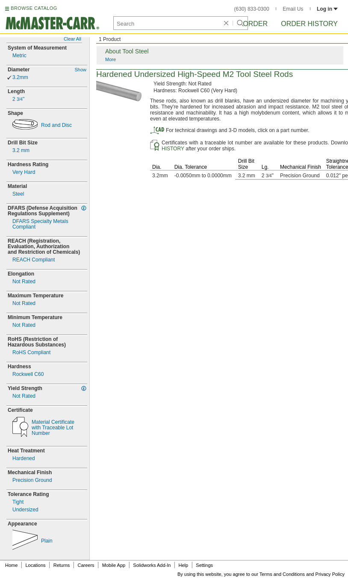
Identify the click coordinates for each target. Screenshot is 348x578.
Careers (85, 565)
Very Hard (23, 172)
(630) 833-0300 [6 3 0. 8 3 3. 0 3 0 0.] (251, 9)
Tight (18, 502)
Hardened (23, 458)
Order (255, 23)
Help (184, 565)
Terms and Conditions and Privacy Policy (302, 574)
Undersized (25, 510)
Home (11, 565)
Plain (47, 541)
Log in (327, 9)
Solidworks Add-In (152, 565)
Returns (61, 565)
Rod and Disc (56, 125)
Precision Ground (32, 480)
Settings (204, 565)
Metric (19, 56)
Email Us (293, 9)
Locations (36, 565)
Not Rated (23, 282)
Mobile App (113, 565)
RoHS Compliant (31, 352)
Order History (309, 23)
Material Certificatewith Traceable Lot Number (53, 428)
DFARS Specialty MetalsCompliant (40, 224)
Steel (18, 194)
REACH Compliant (33, 260)
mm (20, 150)
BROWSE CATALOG (34, 8)
